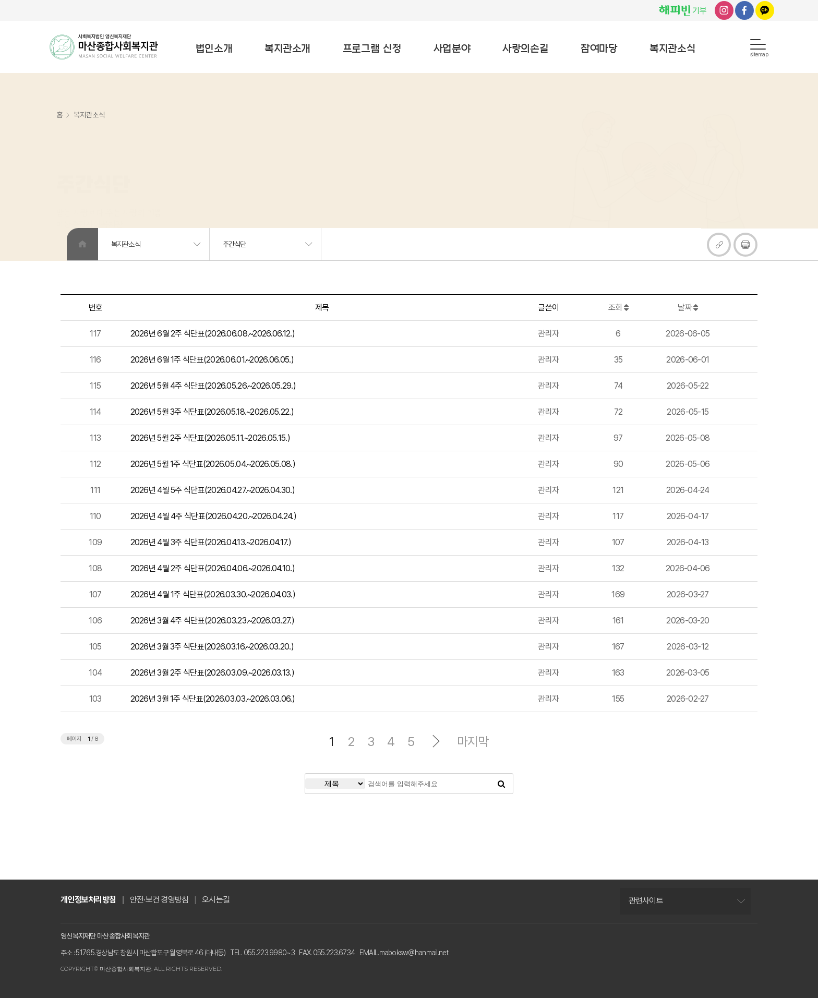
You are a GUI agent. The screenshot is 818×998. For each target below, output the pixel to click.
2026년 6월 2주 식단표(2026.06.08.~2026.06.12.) (212, 334)
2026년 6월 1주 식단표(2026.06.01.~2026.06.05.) (212, 360)
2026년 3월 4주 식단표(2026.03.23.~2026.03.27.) (212, 621)
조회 (618, 307)
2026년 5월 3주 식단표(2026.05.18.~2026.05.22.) (212, 412)
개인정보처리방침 (88, 900)
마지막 (473, 742)
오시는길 (216, 900)
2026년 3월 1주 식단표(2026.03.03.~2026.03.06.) (212, 699)
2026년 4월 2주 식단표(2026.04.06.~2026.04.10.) (212, 568)
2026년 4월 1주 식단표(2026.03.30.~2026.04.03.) (212, 594)
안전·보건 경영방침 (159, 900)
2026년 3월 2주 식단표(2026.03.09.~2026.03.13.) (212, 673)
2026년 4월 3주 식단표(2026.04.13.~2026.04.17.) (210, 542)
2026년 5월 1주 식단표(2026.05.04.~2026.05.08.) (212, 464)
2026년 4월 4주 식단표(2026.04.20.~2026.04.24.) (213, 516)
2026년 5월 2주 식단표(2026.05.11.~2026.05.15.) (210, 438)
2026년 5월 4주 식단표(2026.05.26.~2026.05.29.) (213, 386)
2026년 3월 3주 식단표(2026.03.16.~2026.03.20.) (212, 647)
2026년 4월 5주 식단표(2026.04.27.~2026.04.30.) (212, 490)
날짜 (687, 307)
